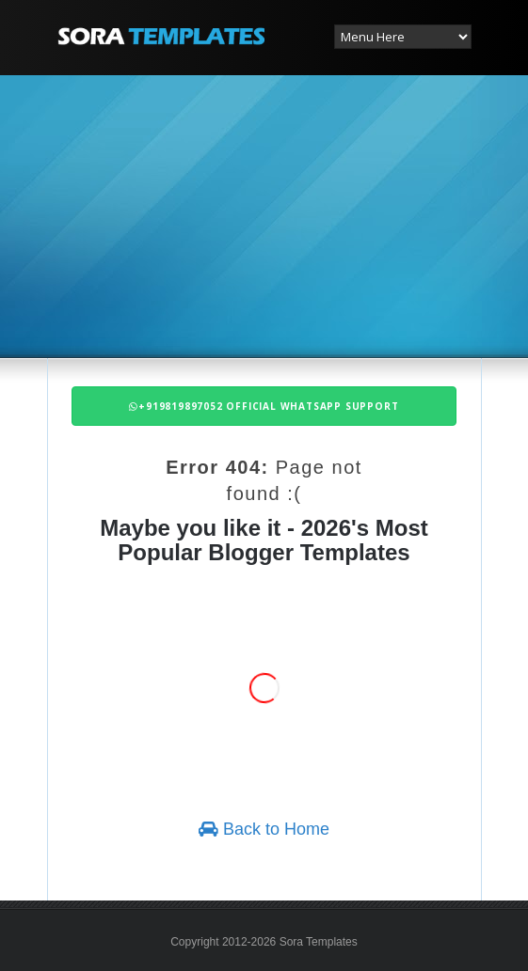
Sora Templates (319, 941)
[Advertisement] (292, 214)
